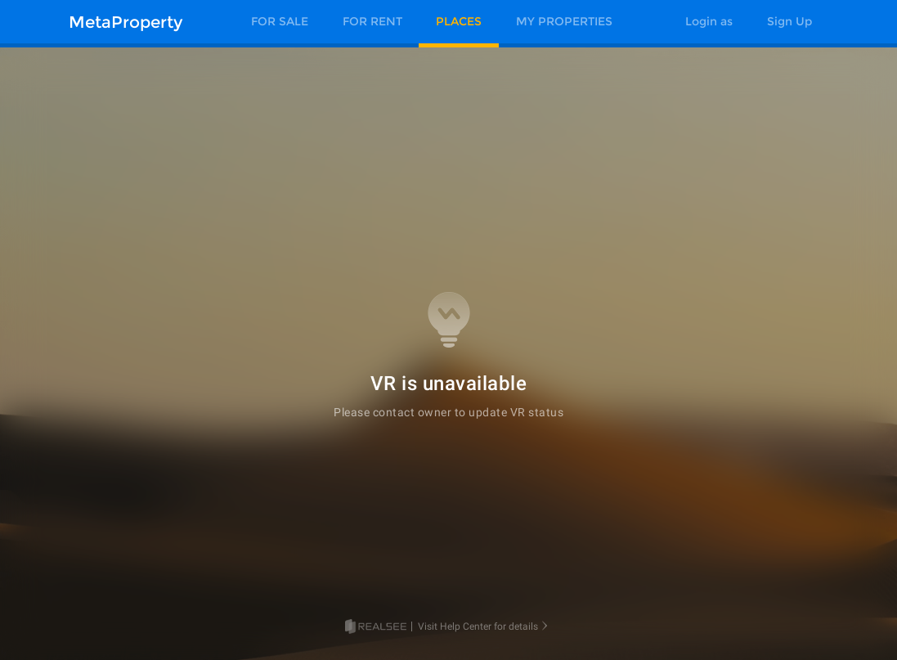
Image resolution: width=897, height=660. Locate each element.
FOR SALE (279, 21)
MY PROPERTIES (564, 21)
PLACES (459, 21)
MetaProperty (125, 22)
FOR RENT (372, 21)
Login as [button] (709, 21)
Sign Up (789, 21)
